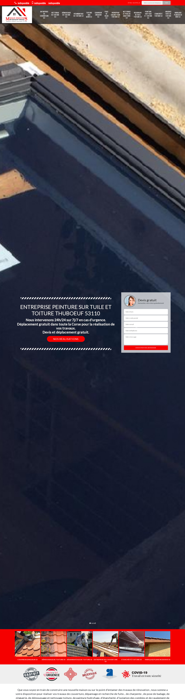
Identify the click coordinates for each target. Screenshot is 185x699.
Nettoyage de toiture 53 (55, 14)
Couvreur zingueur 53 (98, 14)
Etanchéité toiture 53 (158, 15)
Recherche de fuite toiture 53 (138, 14)
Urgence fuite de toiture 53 (168, 15)
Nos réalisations (66, 338)
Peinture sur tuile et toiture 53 (148, 15)
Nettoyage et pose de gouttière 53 (126, 15)
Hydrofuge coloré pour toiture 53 (115, 14)
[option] (28, 646)
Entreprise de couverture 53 (44, 15)
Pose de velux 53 (106, 15)
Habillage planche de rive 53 (178, 14)
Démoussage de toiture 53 (66, 14)
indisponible (22, 3)
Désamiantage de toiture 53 (78, 15)
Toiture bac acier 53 (89, 14)
